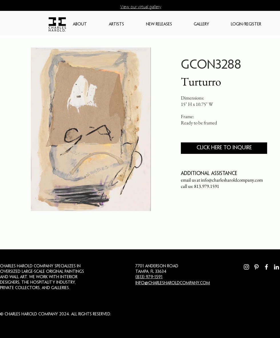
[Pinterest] (256, 267)
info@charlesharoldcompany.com (232, 180)
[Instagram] (246, 267)
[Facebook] (266, 267)
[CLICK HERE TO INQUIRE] (224, 148)
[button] (88, 24)
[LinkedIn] (276, 267)
